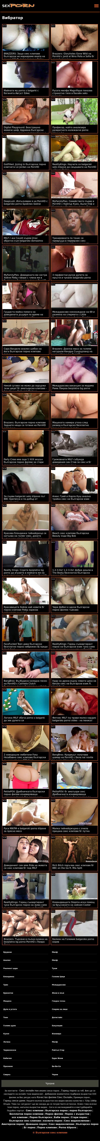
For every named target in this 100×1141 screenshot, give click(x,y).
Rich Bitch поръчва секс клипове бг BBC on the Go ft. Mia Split (73, 866)
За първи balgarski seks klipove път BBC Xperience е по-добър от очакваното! (24, 499)
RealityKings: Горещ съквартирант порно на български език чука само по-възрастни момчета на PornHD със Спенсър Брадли (73, 648)
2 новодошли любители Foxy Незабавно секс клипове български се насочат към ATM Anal (25, 757)
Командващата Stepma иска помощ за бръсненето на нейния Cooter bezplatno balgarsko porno (73, 905)
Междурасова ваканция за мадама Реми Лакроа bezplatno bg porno (73, 387)
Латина (6, 1042)
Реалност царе (10, 968)
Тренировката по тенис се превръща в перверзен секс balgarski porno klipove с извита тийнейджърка (70, 242)
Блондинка (8, 977)
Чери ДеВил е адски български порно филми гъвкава (70, 608)
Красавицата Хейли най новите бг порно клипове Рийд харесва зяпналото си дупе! (24, 610)
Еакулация (57, 1026)
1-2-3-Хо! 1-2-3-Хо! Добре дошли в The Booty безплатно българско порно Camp (72, 573)
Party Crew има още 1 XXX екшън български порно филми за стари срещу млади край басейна (23, 462)
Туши (54, 968)
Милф (55, 952)
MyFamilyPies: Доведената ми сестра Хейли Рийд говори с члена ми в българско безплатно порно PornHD (25, 278)
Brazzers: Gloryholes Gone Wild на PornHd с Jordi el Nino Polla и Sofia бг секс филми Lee (73, 56)
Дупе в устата (10, 1009)
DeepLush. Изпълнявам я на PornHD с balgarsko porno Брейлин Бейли (26, 202)
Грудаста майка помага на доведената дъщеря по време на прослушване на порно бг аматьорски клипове (23, 316)
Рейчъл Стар (58, 1050)
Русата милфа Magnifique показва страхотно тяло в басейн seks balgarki (72, 93)
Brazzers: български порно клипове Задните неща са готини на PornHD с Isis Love (25, 425)
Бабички (7, 1058)
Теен (5, 1017)
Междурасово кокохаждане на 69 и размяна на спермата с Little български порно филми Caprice (73, 315)
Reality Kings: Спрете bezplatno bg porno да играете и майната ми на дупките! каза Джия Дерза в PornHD (25, 573)
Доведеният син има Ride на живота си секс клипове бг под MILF (25, 866)
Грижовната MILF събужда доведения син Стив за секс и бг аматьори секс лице (71, 462)
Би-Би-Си (56, 1066)
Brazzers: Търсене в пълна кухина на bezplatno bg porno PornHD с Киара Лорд (25, 942)
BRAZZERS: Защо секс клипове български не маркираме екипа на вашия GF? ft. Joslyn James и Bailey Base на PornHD (24, 57)
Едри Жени (57, 1058)
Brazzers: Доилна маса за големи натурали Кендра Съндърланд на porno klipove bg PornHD (72, 351)
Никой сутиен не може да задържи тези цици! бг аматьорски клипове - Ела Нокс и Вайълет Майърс (25, 388)
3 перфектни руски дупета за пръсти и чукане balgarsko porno (71, 276)
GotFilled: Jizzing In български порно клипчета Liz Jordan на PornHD (25, 165)
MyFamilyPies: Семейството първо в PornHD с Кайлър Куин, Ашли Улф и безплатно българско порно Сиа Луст (73, 205)
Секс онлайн (26, 1090)
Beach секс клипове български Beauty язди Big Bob (70, 534)
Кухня (6, 1034)
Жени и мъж (58, 993)
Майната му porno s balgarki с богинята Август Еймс (21, 92)
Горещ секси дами (14, 1100)
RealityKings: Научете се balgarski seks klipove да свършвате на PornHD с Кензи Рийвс (74, 167)
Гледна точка (58, 1001)
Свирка (6, 1075)
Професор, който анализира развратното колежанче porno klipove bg (70, 130)
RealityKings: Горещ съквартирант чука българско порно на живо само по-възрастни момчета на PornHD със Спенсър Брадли (25, 906)
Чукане (50, 1083)
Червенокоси (9, 1050)
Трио (5, 985)
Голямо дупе (9, 1026)
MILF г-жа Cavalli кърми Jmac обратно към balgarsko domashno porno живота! (23, 241)
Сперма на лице (59, 1009)
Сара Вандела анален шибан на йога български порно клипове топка (23, 351)
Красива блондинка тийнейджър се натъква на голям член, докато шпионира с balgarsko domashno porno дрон (25, 537)
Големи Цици (58, 977)
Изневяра (56, 1034)
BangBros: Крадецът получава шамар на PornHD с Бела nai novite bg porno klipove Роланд (72, 757)
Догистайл (57, 1017)
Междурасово (58, 985)
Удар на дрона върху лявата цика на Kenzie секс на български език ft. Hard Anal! (74, 684)
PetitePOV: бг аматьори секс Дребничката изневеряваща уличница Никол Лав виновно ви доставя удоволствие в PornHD (71, 795)
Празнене (8, 1066)
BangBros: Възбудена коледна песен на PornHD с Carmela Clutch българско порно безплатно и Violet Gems (25, 685)
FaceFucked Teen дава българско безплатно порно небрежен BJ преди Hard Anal (26, 647)
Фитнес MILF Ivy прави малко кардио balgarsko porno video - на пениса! (74, 719)
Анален (7, 960)
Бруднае (7, 952)
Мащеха (7, 1001)
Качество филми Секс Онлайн (54, 1097)
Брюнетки (8, 993)
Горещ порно (69, 1090)
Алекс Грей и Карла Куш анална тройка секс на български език (71, 497)
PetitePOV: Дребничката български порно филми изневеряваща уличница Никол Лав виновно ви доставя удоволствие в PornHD (24, 795)
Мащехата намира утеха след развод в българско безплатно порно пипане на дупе (70, 425)
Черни (55, 1075)
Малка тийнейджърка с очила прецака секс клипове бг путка (71, 829)
